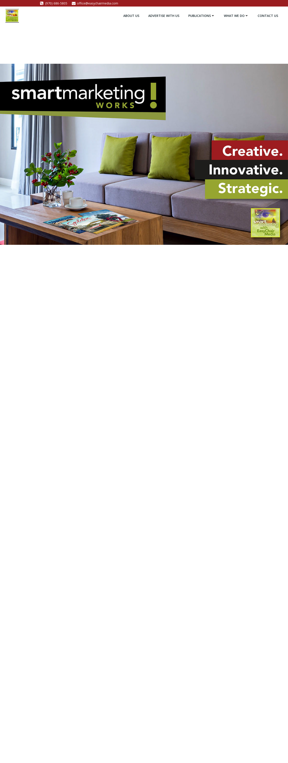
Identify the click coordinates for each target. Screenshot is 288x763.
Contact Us (268, 16)
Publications (201, 16)
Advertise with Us (163, 16)
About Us (131, 16)
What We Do (236, 16)
